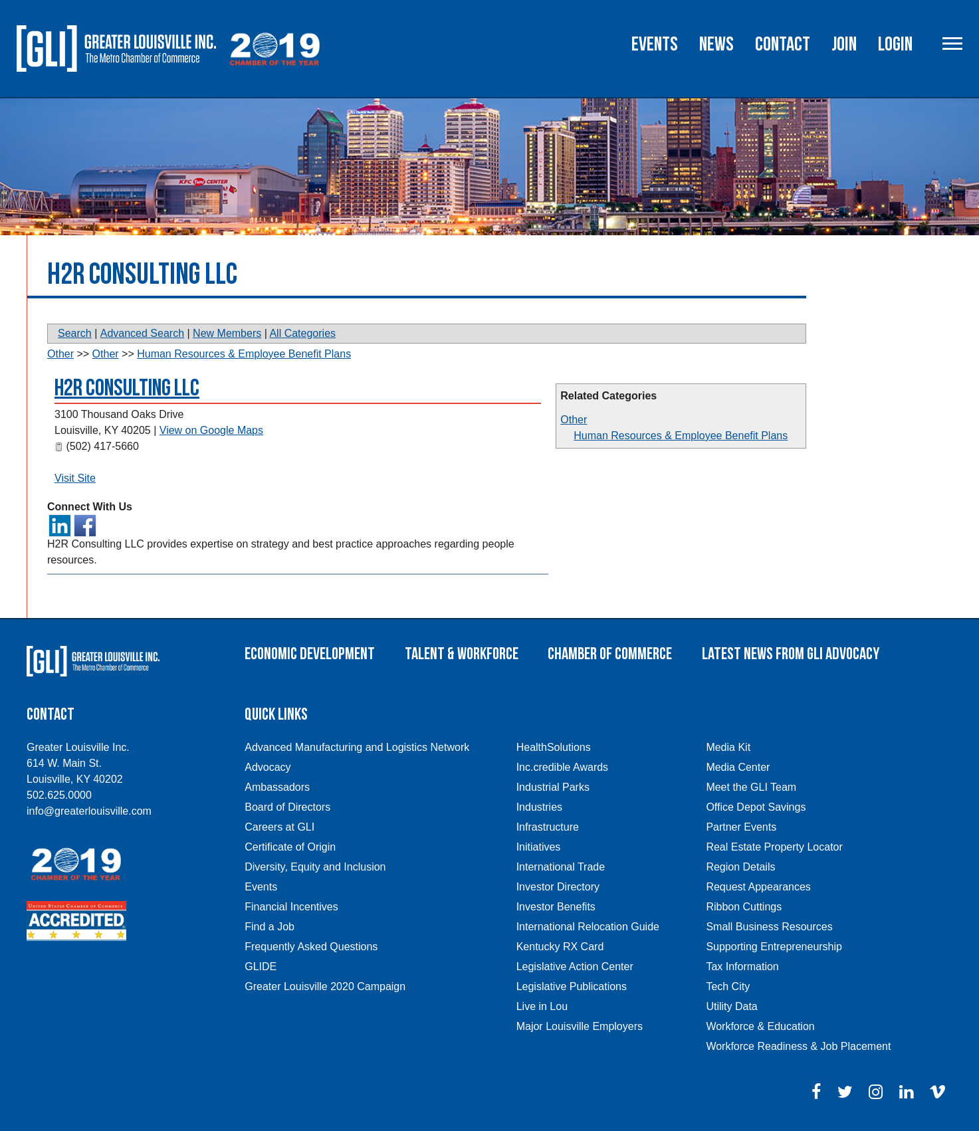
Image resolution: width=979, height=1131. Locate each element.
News (716, 44)
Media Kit (728, 747)
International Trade (560, 867)
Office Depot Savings (756, 807)
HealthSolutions (553, 747)
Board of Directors (287, 807)
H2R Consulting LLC (126, 388)
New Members (227, 333)
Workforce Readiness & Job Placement (798, 1046)
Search (75, 333)
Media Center (738, 767)
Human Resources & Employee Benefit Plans (681, 435)
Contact (782, 44)
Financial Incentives (291, 906)
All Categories (302, 333)
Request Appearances (758, 886)
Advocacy (267, 767)
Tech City (728, 986)
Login (895, 44)
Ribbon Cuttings (744, 906)
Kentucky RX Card (560, 946)
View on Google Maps (211, 430)
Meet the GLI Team (751, 787)
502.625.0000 (59, 795)
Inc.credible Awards (562, 767)
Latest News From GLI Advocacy (790, 654)
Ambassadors (277, 787)
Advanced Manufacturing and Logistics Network (357, 747)
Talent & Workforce (461, 654)
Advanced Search (142, 333)
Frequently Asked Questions (311, 946)
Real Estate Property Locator (774, 847)
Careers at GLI (279, 827)
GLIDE (260, 966)
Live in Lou (542, 1006)
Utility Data (731, 1006)
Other (573, 419)
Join (844, 44)
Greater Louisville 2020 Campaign (325, 986)
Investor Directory (557, 886)
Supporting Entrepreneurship (774, 946)
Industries (539, 807)
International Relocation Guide (587, 926)
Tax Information (742, 966)
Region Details (740, 867)
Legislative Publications (571, 986)
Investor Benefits (556, 906)
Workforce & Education (760, 1026)
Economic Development (310, 654)
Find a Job (269, 926)
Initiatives (538, 847)
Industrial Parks (553, 787)
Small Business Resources (769, 926)
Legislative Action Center (574, 966)
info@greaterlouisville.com (89, 811)
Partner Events (741, 827)
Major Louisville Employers (579, 1026)
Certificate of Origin (290, 847)
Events (654, 44)
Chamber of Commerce (610, 654)
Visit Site (75, 478)
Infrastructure (547, 827)
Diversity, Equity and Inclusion (315, 867)
